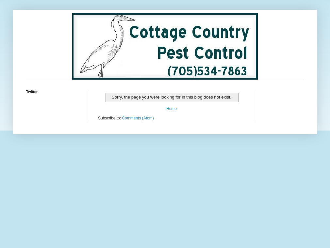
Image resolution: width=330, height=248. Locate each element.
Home (171, 108)
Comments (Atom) (138, 118)
